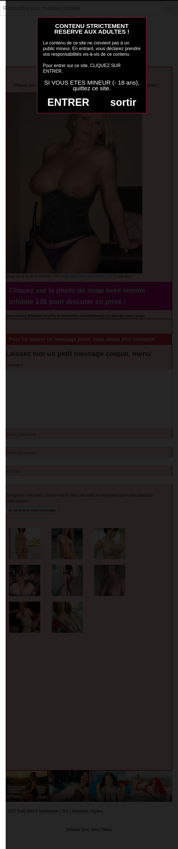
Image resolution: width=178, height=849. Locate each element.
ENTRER (68, 102)
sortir (123, 102)
